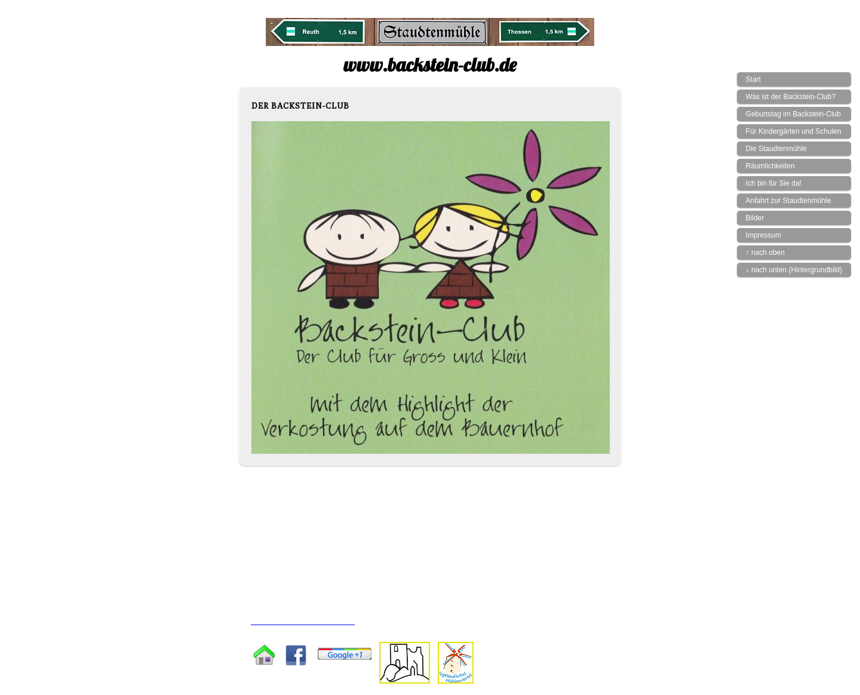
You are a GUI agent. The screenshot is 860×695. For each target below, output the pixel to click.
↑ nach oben (765, 252)
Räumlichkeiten (770, 166)
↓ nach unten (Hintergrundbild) (794, 270)
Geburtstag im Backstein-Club (793, 114)
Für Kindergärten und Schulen (793, 131)
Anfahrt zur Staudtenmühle (788, 200)
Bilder (755, 218)
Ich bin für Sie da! (773, 183)
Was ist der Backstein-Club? (791, 97)
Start (753, 79)
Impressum (763, 235)
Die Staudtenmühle (776, 148)
